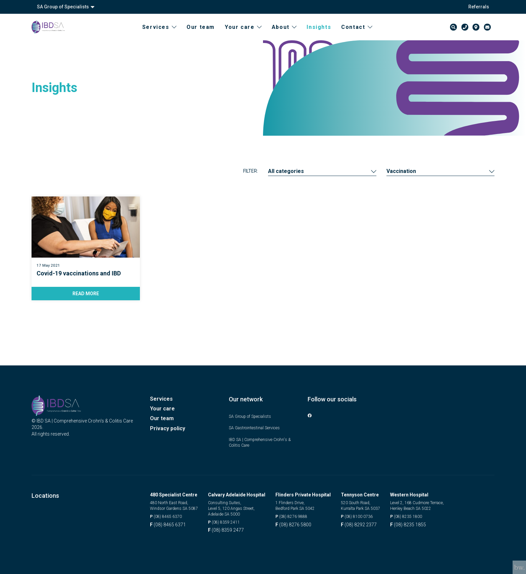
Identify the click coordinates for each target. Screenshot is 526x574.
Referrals (478, 6)
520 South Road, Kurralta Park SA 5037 (372, 504)
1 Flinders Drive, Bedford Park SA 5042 (306, 504)
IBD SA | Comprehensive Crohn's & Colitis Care (262, 439)
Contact (363, 34)
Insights (325, 34)
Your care (249, 34)
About (290, 34)
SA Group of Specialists (66, 7)
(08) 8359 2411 (234, 522)
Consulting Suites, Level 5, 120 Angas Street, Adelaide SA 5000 (242, 507)
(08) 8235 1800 (423, 515)
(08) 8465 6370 (168, 515)
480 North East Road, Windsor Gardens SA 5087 (178, 504)
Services (166, 34)
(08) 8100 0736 (367, 515)
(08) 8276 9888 (301, 515)
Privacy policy (169, 427)
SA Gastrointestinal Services (258, 424)
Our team (207, 34)
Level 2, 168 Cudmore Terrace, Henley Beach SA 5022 (436, 504)
